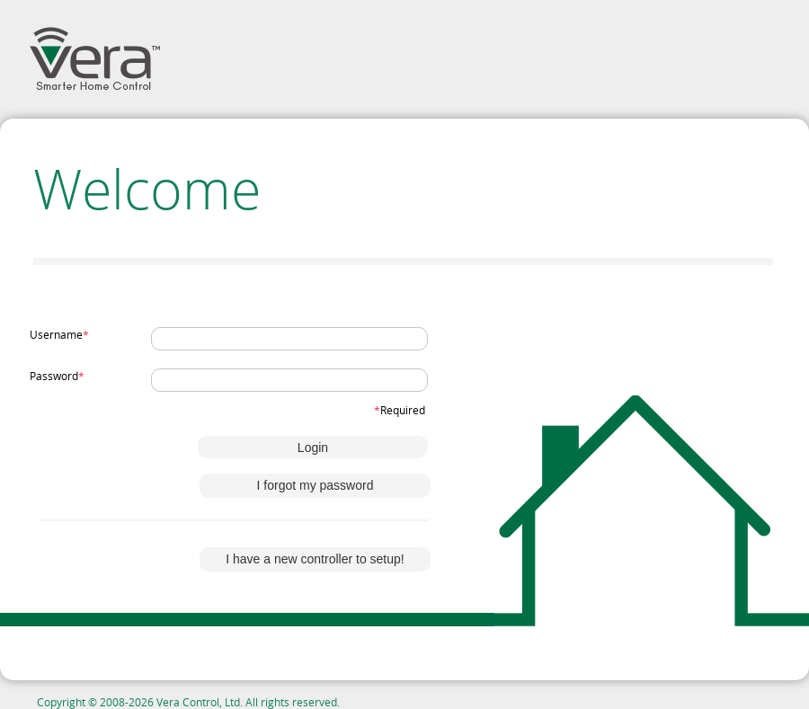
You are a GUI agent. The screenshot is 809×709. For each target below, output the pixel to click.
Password (57, 375)
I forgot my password (315, 485)
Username (59, 334)
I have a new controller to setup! (315, 559)
